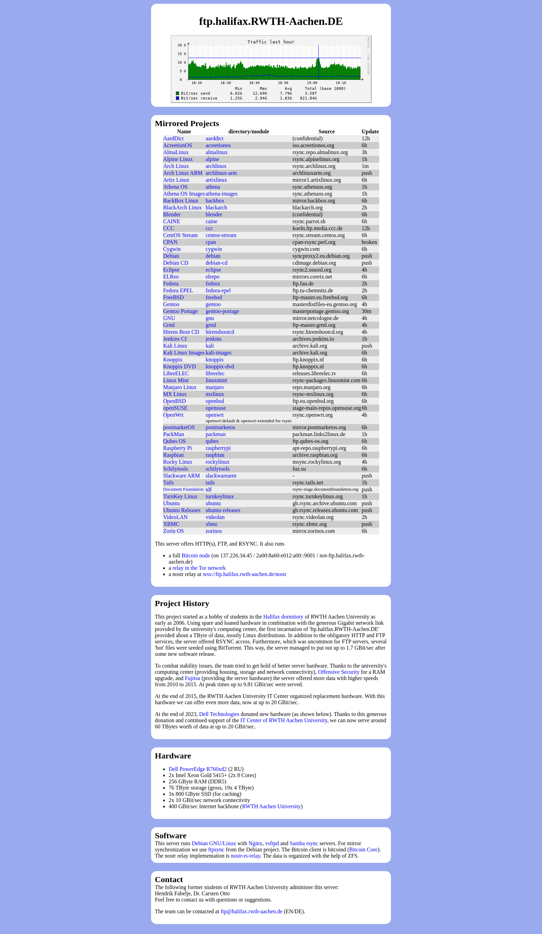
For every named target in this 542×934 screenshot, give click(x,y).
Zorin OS (173, 531)
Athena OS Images (184, 194)
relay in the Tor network (199, 568)
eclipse (213, 270)
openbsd (215, 401)
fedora (213, 283)
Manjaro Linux (179, 387)
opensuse (216, 408)
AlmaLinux (176, 152)
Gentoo (171, 304)
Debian (171, 256)
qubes (212, 441)
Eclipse (171, 270)
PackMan (173, 434)
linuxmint (216, 380)
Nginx (255, 843)
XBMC (171, 524)
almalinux (217, 152)
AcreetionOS (177, 145)
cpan (211, 242)
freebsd (214, 297)
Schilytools (175, 469)
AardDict (173, 138)
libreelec (215, 373)
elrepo (212, 277)
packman (216, 434)
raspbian (215, 455)
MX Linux (175, 394)
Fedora (170, 283)
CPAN (170, 242)
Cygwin (172, 249)
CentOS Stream (180, 235)
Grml (169, 325)
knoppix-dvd (220, 366)
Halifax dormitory (283, 617)
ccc (209, 228)
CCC (168, 228)
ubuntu (213, 503)
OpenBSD (174, 401)
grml (211, 325)
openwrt (215, 415)
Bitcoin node (195, 555)
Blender (172, 214)
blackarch (216, 207)
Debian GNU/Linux (214, 843)
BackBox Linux (180, 201)
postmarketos (220, 427)
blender (214, 214)
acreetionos (218, 145)
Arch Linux (176, 166)
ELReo (171, 277)
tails (210, 482)
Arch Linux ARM (183, 173)
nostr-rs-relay (245, 856)
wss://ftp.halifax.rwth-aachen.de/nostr (245, 574)
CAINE (171, 221)
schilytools (218, 469)
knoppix (215, 359)
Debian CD (175, 263)
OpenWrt (173, 415)
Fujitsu (192, 678)
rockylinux (218, 462)
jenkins (214, 339)
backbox (215, 201)
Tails (168, 482)
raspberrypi (218, 448)
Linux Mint (175, 380)
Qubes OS (174, 441)
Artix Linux (176, 180)
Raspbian (173, 455)
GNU (169, 318)
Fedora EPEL (178, 290)
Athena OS (175, 187)
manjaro (215, 387)
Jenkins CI (175, 339)
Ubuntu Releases (181, 510)
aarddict (215, 138)
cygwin (214, 249)
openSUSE (175, 408)
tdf (209, 489)
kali (210, 346)
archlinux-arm (221, 173)
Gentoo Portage (180, 311)
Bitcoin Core (363, 849)
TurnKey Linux (180, 496)
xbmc (212, 524)
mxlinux (215, 394)
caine (211, 221)
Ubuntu (171, 503)
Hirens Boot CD (181, 332)
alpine (212, 159)
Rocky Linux (177, 462)
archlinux (216, 166)
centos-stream (221, 235)
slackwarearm (221, 476)
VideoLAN (175, 517)
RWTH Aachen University (271, 806)
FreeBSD (173, 297)
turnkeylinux (220, 496)
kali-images (219, 353)
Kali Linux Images (184, 353)
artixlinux (216, 180)
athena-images (221, 194)
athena (213, 187)
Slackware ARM (181, 476)
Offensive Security (338, 672)
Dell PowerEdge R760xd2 (198, 769)
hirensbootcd (220, 332)
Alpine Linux (178, 159)
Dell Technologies (219, 714)
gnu (210, 318)
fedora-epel (218, 290)
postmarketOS (179, 427)
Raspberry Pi (177, 448)
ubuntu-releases (223, 510)
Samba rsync (304, 843)
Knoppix (173, 359)
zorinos (214, 531)
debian (213, 256)
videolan (215, 517)
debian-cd (216, 263)
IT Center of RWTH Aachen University (283, 720)
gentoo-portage (222, 311)
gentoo (213, 304)
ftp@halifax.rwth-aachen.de (251, 911)
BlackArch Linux (182, 207)
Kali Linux (175, 346)
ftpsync (216, 849)
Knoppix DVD (179, 366)
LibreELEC (176, 373)
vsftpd (272, 843)
